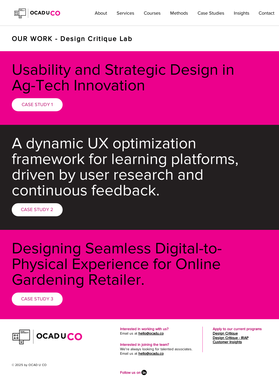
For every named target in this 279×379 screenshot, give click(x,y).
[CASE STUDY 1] (37, 104)
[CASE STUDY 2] (37, 209)
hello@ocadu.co (151, 333)
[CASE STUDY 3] (37, 299)
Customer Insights (227, 342)
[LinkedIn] (144, 372)
